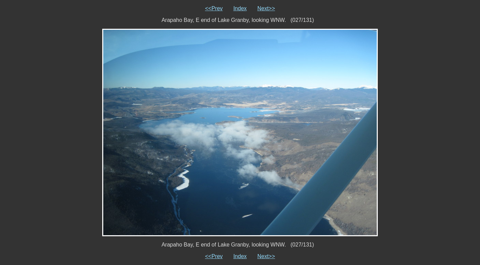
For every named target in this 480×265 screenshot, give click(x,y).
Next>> (266, 8)
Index (239, 8)
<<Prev (214, 8)
